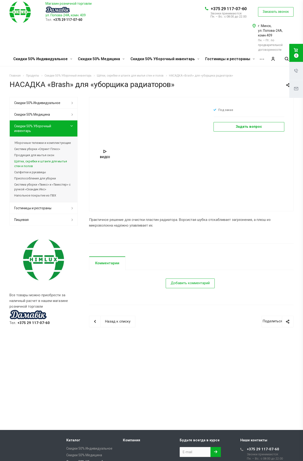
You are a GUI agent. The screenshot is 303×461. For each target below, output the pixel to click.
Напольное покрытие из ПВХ (35, 195)
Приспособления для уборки (35, 178)
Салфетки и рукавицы (30, 172)
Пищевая (21, 220)
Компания (131, 440)
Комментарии (107, 263)
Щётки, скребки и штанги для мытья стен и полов (40, 164)
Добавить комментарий (190, 283)
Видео (105, 157)
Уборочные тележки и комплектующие (42, 143)
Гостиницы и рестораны (230, 59)
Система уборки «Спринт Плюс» (37, 149)
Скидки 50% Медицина (101, 59)
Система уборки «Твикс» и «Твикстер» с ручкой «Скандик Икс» (42, 187)
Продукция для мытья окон (34, 155)
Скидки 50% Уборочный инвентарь (164, 59)
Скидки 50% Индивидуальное (42, 59)
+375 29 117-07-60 (229, 8)
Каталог (73, 440)
